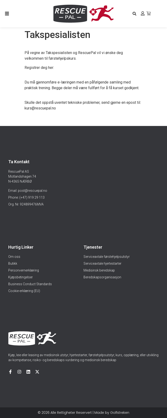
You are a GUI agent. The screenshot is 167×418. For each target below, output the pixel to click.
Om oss (14, 257)
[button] (134, 13)
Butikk (12, 263)
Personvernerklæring (23, 270)
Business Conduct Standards (30, 284)
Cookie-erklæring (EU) (24, 291)
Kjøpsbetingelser (20, 277)
